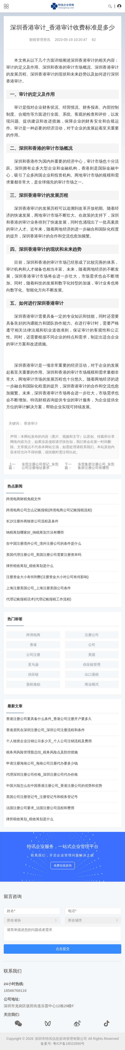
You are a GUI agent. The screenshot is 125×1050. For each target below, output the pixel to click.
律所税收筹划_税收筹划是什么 (29, 566)
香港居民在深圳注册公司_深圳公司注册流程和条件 (45, 730)
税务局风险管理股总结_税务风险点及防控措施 (42, 752)
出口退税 (92, 674)
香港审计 (31, 423)
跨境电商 (33, 635)
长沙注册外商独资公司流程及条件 (32, 521)
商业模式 (92, 684)
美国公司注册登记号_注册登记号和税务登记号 (42, 797)
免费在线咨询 (63, 865)
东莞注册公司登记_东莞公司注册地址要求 (40, 465)
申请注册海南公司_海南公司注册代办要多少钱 (42, 763)
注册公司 (92, 635)
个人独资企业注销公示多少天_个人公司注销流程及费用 (49, 741)
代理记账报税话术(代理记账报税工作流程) (38, 599)
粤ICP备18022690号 (69, 1044)
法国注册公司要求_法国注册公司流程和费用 (40, 808)
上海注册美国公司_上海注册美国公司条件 (38, 588)
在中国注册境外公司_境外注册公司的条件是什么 (43, 543)
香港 (33, 645)
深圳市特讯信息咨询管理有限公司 (61, 1039)
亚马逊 (33, 664)
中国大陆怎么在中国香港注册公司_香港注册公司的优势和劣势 (54, 786)
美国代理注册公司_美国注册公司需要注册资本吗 (43, 555)
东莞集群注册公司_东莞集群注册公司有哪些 (96, 465)
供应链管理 (91, 664)
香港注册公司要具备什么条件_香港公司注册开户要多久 (49, 719)
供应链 (33, 674)
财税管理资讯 (39, 40)
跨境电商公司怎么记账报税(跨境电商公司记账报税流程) (49, 510)
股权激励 (33, 684)
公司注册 (33, 655)
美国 (91, 655)
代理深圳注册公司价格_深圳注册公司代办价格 (42, 774)
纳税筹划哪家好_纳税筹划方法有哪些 (35, 532)
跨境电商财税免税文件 (23, 499)
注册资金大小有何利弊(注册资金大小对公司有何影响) (47, 577)
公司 (91, 645)
